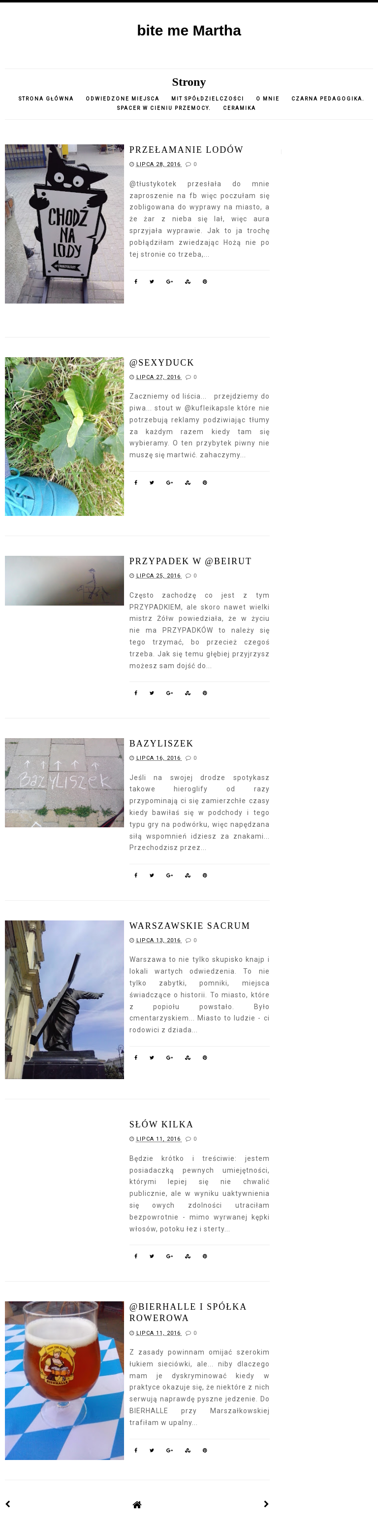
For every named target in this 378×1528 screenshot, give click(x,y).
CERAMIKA (239, 108)
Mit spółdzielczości (207, 99)
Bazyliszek (161, 743)
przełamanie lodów (186, 150)
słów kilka (161, 1124)
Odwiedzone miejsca (122, 99)
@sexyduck (162, 363)
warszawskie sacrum (190, 926)
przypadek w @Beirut (190, 561)
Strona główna (46, 99)
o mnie (269, 99)
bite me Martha (189, 30)
